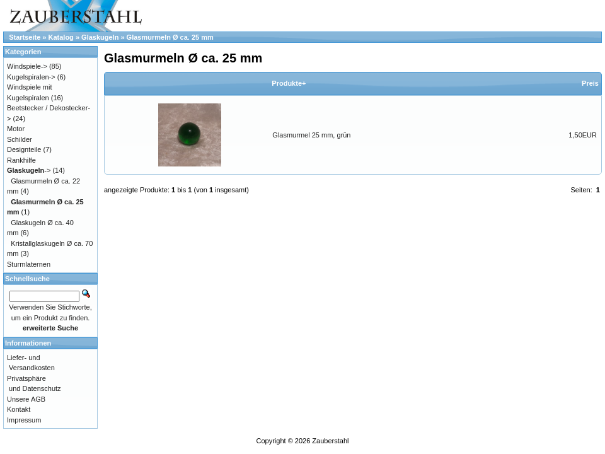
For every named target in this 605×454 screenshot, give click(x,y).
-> (28, 170)
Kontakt (18, 409)
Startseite (24, 37)
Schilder (19, 139)
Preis (590, 83)
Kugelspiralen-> (31, 77)
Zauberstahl (330, 441)
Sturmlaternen (28, 264)
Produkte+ (289, 83)
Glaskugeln (99, 37)
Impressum (24, 420)
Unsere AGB (26, 399)
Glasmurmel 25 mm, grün (311, 135)
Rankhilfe (21, 160)
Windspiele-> (27, 66)
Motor (16, 128)
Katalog (61, 37)
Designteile (24, 149)
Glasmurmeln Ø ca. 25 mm (170, 37)
